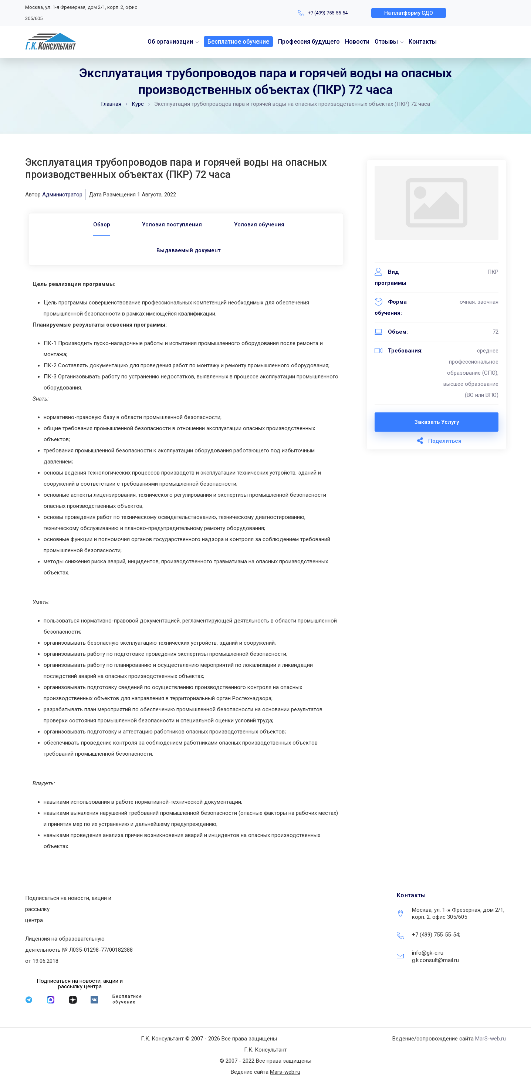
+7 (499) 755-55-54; (436, 934)
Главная (111, 104)
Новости (357, 41)
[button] (408, 13)
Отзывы (386, 41)
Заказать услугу (437, 422)
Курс (138, 104)
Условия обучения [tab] (260, 224)
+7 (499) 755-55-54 (328, 13)
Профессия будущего (309, 41)
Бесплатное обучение (238, 41)
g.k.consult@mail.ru (435, 960)
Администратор (62, 194)
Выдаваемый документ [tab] (188, 250)
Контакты (423, 41)
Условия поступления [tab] (172, 224)
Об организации (170, 41)
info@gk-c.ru (427, 952)
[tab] (100, 224)
